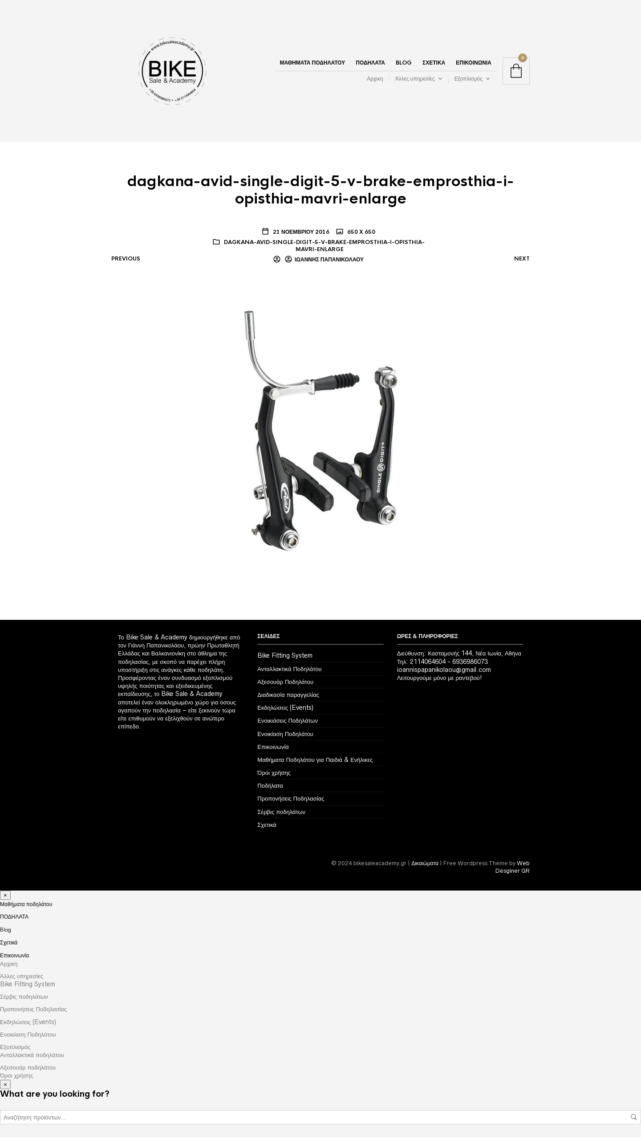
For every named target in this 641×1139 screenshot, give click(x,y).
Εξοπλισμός (468, 79)
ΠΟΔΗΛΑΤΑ (370, 63)
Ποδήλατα (270, 786)
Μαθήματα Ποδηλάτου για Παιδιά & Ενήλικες (315, 761)
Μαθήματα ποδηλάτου (312, 63)
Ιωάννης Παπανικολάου (329, 260)
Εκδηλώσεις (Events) (285, 708)
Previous (125, 260)
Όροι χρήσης (274, 773)
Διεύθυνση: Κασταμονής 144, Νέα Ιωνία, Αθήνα (459, 654)
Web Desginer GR (512, 868)
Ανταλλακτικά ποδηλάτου (32, 1056)
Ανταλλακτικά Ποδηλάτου (289, 669)
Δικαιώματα (424, 864)
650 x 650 (360, 233)
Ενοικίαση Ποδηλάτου (285, 734)
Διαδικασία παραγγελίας (288, 696)
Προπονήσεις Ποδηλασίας (290, 799)
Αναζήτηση (633, 1118)
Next (522, 260)
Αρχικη (375, 79)
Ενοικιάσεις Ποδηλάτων (287, 721)
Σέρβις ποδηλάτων (281, 812)
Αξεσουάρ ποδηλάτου (28, 1068)
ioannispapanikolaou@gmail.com (444, 671)
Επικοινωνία (473, 63)
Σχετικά (433, 63)
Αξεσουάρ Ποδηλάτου (285, 683)
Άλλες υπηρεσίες (415, 79)
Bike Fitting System (284, 656)
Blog (404, 63)
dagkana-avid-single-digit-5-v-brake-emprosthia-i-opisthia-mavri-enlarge (324, 247)
